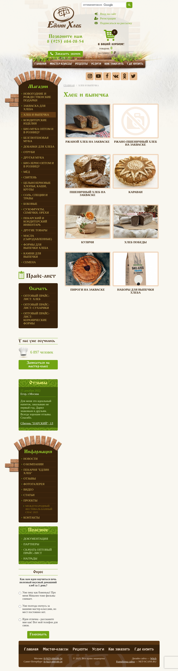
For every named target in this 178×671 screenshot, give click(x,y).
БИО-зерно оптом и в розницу (38, 164)
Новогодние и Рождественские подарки (37, 97)
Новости (30, 458)
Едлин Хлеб (64, 17)
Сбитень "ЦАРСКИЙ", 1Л (37, 423)
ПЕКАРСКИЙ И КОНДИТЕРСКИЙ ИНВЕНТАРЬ (35, 221)
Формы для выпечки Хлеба (35, 246)
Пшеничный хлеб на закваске (88, 175)
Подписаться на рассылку (116, 23)
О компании (33, 464)
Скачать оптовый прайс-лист (37, 551)
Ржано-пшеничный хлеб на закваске (136, 125)
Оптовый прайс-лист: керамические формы (36, 318)
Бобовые (30, 203)
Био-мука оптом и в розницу (38, 130)
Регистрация (108, 18)
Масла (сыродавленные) (37, 237)
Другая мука (33, 157)
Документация (35, 538)
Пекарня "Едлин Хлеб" (36, 471)
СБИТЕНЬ (30, 177)
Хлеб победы (136, 224)
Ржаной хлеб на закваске (88, 123)
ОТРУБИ (29, 152)
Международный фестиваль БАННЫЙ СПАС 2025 (38, 509)
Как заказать (114, 63)
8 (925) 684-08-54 (65, 42)
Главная (40, 63)
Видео (28, 489)
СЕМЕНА (29, 262)
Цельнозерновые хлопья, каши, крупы (37, 186)
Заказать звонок (67, 54)
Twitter (133, 76)
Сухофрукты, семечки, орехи (36, 211)
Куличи (88, 224)
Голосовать (38, 634)
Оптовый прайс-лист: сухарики (36, 306)
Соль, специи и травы (35, 196)
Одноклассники (124, 76)
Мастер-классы (61, 63)
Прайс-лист (41, 276)
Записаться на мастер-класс (38, 364)
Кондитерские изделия (35, 122)
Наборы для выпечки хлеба (136, 273)
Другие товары (35, 230)
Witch (153, 658)
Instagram (90, 76)
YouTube (98, 76)
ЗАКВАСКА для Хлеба (34, 107)
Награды (30, 558)
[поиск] (103, 5)
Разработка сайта (125, 661)
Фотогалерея (33, 484)
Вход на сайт (108, 13)
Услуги (96, 63)
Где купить (135, 63)
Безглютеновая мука (36, 139)
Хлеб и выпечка (36, 114)
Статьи (29, 495)
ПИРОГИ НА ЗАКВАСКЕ (88, 271)
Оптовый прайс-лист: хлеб (36, 297)
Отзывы (29, 478)
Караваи (136, 174)
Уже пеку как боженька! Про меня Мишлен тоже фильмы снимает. (37, 595)
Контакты (31, 517)
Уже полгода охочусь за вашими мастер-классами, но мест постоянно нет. (37, 609)
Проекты (30, 500)
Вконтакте (116, 76)
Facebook (107, 76)
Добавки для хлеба (38, 146)
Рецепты (81, 63)
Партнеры (31, 544)
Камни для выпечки (32, 255)
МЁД (26, 171)
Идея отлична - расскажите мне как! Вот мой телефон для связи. (38, 622)
